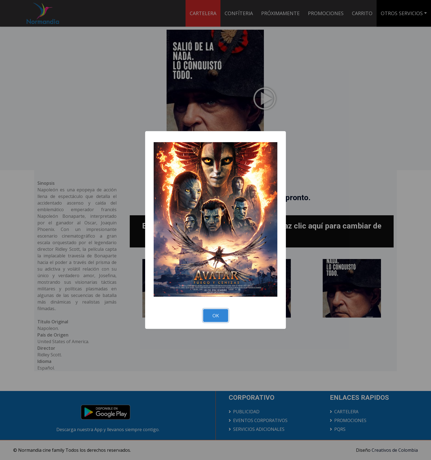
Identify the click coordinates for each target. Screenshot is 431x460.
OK (215, 315)
